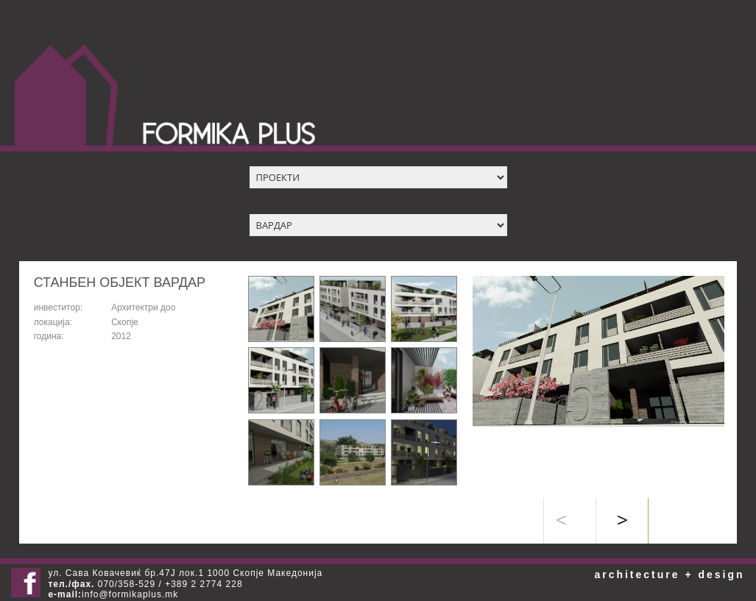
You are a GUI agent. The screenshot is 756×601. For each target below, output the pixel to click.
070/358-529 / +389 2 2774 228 (145, 584)
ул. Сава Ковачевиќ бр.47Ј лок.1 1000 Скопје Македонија (185, 573)
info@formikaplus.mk (130, 594)
